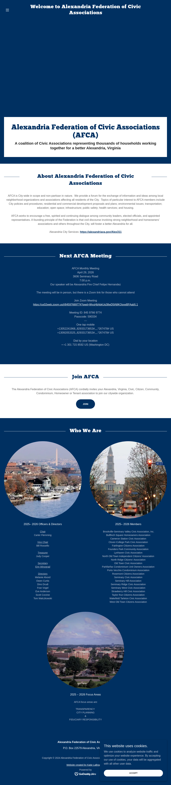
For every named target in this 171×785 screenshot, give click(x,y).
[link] (86, 13)
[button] (16, 10)
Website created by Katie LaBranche (85, 765)
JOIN (85, 404)
